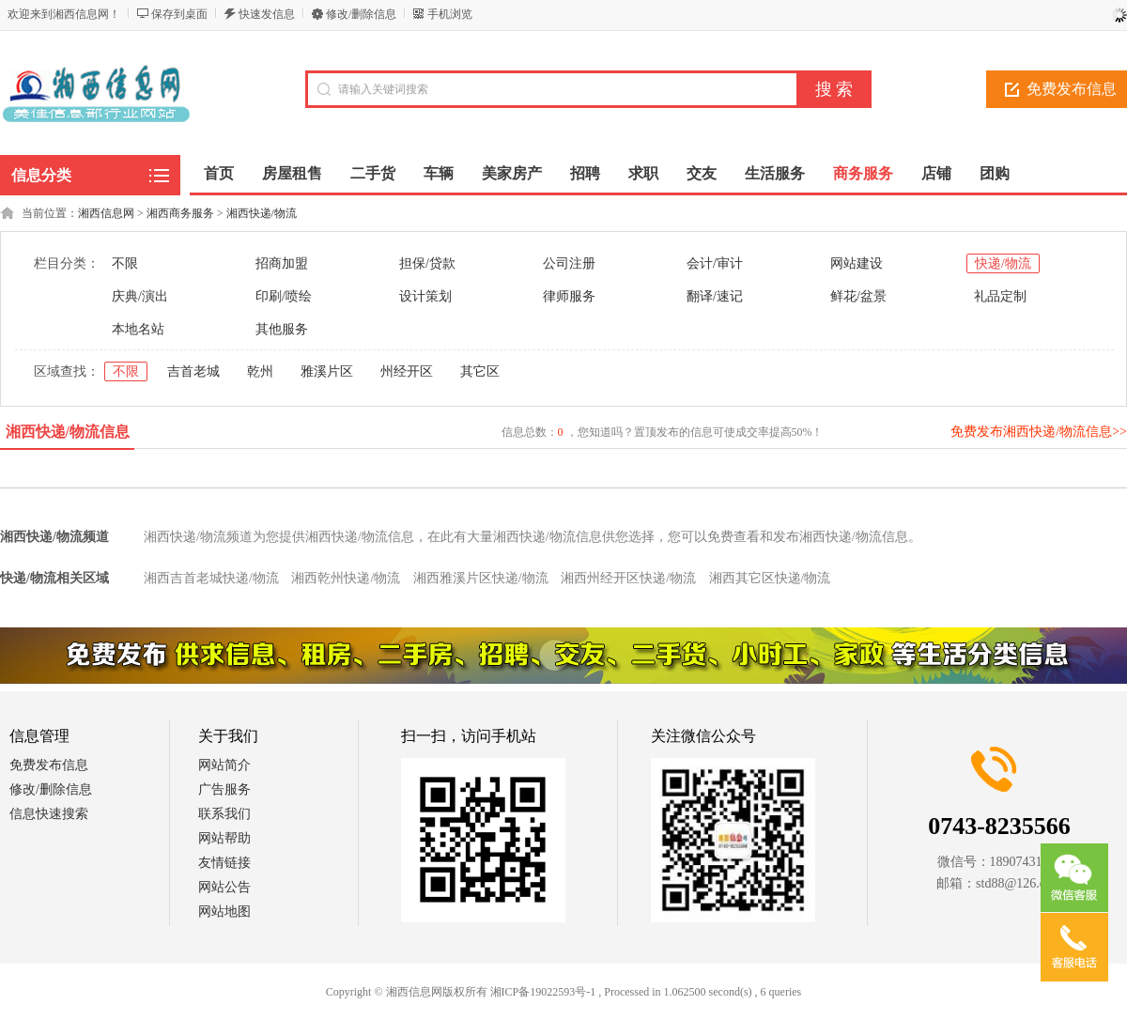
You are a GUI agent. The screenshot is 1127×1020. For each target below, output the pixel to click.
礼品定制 (1000, 296)
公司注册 (569, 263)
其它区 (480, 371)
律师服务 (569, 296)
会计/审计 (715, 263)
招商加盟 (281, 263)
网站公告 (224, 887)
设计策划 (425, 296)
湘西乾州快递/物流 (345, 578)
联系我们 (224, 814)
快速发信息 (267, 14)
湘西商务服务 (180, 213)
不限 (125, 263)
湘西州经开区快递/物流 (628, 578)
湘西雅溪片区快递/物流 (480, 578)
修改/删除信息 (361, 14)
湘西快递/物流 (261, 213)
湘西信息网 (106, 213)
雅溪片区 (327, 371)
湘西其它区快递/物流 (770, 578)
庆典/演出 (140, 296)
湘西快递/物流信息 (68, 432)
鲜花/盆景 (858, 296)
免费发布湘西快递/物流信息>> (1038, 432)
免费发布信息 (48, 765)
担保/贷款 (427, 263)
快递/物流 (1003, 263)
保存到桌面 (179, 14)
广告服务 (224, 789)
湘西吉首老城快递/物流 (211, 578)
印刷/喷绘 (283, 296)
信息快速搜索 (48, 814)
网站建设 (856, 263)
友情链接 (224, 863)
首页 (219, 173)
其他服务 (281, 329)
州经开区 (406, 371)
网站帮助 (224, 838)
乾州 (260, 371)
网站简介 (224, 765)
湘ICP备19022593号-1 (543, 991)
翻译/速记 (715, 296)
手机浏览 (449, 14)
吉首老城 (193, 371)
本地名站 (138, 329)
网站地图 (224, 911)
